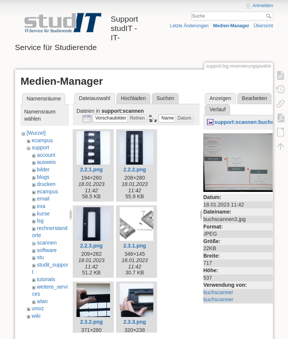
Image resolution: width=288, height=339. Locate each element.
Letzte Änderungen (189, 25)
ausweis (46, 162)
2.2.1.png (91, 169)
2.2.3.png (91, 246)
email (43, 199)
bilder (43, 169)
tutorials (46, 279)
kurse (43, 214)
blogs (43, 177)
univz (38, 308)
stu (40, 257)
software (47, 250)
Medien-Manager (231, 25)
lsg (40, 221)
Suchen (165, 98)
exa (41, 206)
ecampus (42, 140)
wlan (42, 301)
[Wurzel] (36, 133)
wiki (36, 316)
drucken (46, 184)
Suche (269, 16)
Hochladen (133, 98)
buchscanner (218, 292)
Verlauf (217, 109)
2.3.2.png (91, 322)
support (40, 147)
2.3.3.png (134, 322)
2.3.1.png (134, 246)
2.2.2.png (134, 169)
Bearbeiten (254, 98)
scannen (47, 243)
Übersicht (263, 25)
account (46, 155)
